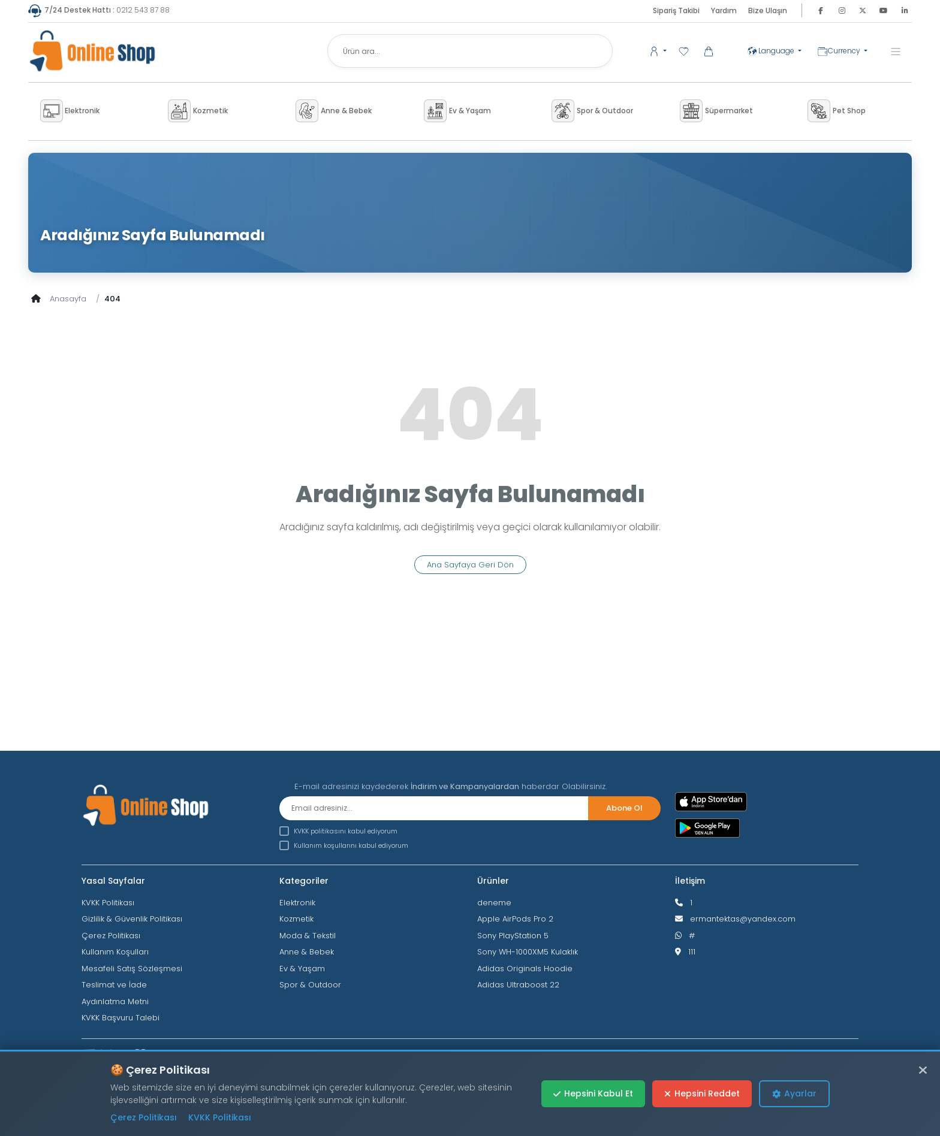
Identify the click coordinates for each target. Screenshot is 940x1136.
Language (771, 51)
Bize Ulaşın (767, 10)
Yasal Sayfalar (113, 881)
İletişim (690, 881)
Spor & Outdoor (310, 984)
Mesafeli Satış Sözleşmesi (132, 968)
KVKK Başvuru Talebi (120, 1017)
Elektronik (297, 902)
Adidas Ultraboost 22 (518, 984)
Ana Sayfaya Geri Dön (470, 564)
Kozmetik (296, 918)
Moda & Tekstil (307, 935)
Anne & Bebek (306, 951)
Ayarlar (794, 1093)
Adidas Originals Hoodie (525, 968)
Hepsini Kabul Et (593, 1093)
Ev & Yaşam (302, 968)
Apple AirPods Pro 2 (515, 918)
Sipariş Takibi (676, 10)
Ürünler (493, 881)
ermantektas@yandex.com (743, 918)
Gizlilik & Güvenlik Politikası (132, 918)
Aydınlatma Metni (115, 1001)
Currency (839, 51)
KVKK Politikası (108, 902)
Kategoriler (304, 881)
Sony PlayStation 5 (513, 935)
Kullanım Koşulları (115, 951)
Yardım (724, 10)
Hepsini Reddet (702, 1093)
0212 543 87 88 (99, 10)
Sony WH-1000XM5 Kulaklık (527, 951)
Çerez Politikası (111, 935)
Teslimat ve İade (114, 984)
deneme (494, 902)
